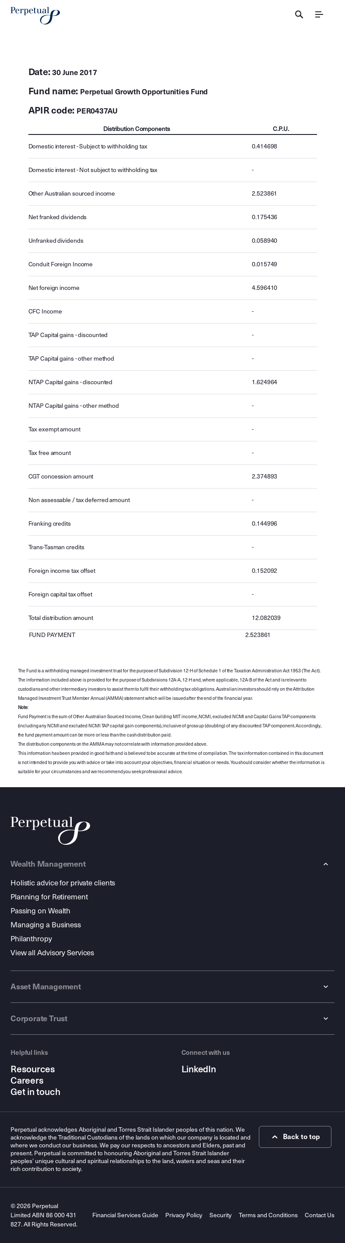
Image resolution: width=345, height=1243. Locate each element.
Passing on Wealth (40, 911)
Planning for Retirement (49, 897)
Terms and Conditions (268, 1215)
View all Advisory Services (52, 952)
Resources (32, 1069)
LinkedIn (198, 1069)
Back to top (295, 1137)
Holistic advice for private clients (62, 883)
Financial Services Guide (125, 1215)
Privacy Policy (183, 1215)
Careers (26, 1080)
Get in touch (35, 1092)
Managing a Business (45, 925)
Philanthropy (31, 938)
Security (220, 1215)
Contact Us (320, 1215)
